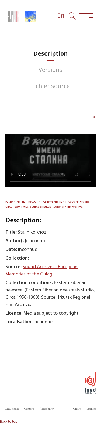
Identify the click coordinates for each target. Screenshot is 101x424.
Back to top (9, 421)
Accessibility (47, 408)
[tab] (50, 53)
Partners (91, 408)
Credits (77, 408)
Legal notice (12, 408)
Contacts (29, 408)
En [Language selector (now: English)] (60, 15)
